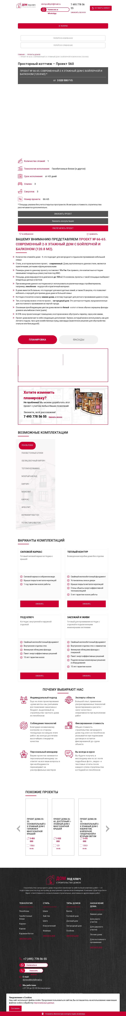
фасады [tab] (78, 339)
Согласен (15, 1008)
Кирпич (22, 924)
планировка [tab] (37, 339)
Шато (45, 921)
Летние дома (96, 934)
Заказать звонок (78, 12)
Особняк (70, 931)
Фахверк (47, 931)
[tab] (27, 445)
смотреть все (25, 938)
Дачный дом (72, 921)
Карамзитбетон (26, 933)
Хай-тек (46, 916)
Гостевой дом (72, 916)
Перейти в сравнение (63, 45)
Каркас (22, 929)
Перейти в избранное (63, 38)
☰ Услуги (63, 26)
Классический (49, 926)
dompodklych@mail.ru (51, 4)
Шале (45, 911)
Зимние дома (96, 914)
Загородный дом (74, 926)
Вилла (69, 911)
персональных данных (44, 1003)
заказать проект (63, 214)
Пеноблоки (24, 911)
